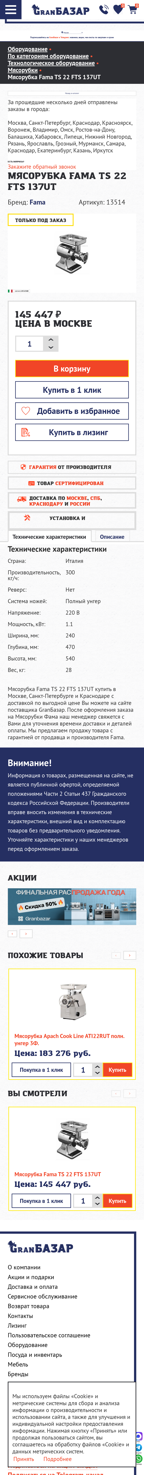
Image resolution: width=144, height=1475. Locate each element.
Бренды (18, 1374)
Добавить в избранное (78, 410)
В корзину (72, 368)
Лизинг (17, 1325)
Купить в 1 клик (72, 389)
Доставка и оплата (33, 1287)
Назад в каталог (72, 93)
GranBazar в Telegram (59, 37)
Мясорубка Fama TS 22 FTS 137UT (57, 1174)
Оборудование (28, 1345)
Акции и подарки (31, 1277)
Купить (117, 1069)
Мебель (18, 1364)
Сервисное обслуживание (42, 1296)
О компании (24, 1267)
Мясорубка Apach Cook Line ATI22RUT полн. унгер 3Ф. (69, 1039)
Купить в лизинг (78, 432)
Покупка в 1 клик (41, 1069)
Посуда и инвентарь (35, 1354)
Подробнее (57, 1458)
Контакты (20, 1316)
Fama (37, 202)
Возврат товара (28, 1306)
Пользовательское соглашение (49, 1335)
